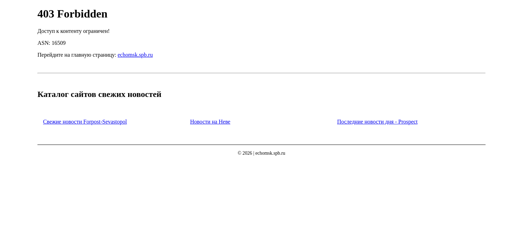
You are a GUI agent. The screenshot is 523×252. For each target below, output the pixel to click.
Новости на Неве (210, 122)
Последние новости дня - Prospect (377, 122)
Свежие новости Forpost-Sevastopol (85, 122)
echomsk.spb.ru (135, 55)
